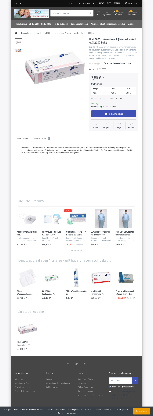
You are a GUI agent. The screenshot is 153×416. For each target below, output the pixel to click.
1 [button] (72, 250)
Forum (117, 3)
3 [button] (78, 250)
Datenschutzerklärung (67, 412)
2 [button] (75, 250)
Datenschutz (117, 394)
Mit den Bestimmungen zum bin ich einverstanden (123, 395)
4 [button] (81, 250)
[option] (55, 68)
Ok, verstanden (142, 411)
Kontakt (71, 3)
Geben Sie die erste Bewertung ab (118, 63)
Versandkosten (116, 98)
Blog (109, 3)
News (101, 3)
